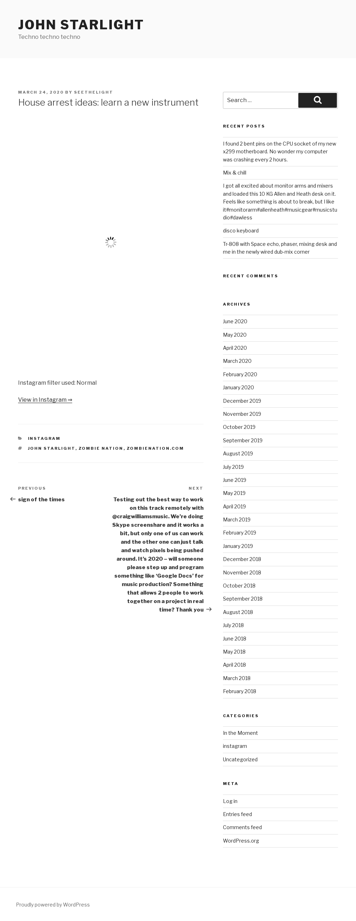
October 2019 (239, 427)
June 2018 (234, 639)
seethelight (93, 92)
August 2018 (238, 612)
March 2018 (237, 678)
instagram (44, 438)
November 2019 (242, 414)
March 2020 (237, 361)
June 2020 (235, 321)
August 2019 (238, 453)
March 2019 (237, 519)
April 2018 (234, 665)
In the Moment (240, 733)
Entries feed (237, 814)
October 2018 (239, 586)
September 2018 (243, 599)
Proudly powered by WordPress (53, 905)
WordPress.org (241, 841)
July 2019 (233, 467)
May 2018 (234, 652)
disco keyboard (241, 231)
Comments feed (242, 827)
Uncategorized (240, 759)
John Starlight (81, 25)
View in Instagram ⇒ (45, 399)
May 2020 (235, 335)
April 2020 (235, 348)
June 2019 (234, 480)
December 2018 (242, 559)
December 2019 (242, 401)
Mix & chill (234, 173)
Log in (230, 801)
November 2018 (242, 572)
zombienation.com (155, 448)
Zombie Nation (101, 448)
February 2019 (239, 533)
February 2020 (240, 374)
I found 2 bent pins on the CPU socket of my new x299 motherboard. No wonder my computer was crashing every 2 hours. (279, 152)
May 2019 (234, 493)
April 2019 (234, 506)
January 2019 (238, 546)
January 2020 (238, 387)
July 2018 (233, 625)
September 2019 (243, 440)
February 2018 (239, 691)
